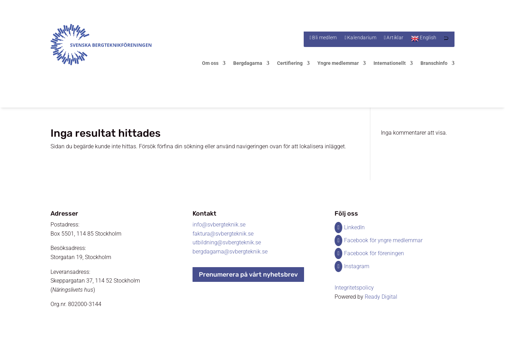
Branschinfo (433, 63)
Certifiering (290, 63)
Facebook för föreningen (374, 253)
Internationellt (389, 63)
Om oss (210, 63)
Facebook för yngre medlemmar (383, 240)
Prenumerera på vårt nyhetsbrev (248, 274)
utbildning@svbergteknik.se (227, 242)
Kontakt (204, 213)
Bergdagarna (247, 63)
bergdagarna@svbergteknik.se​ (230, 251)
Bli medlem (324, 37)
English (428, 37)
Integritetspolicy (354, 287)
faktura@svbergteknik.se (223, 233)
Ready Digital (381, 296)
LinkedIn (354, 227)
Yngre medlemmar (338, 63)
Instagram (356, 266)
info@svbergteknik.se (219, 224)
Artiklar (394, 37)
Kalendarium (361, 37)
